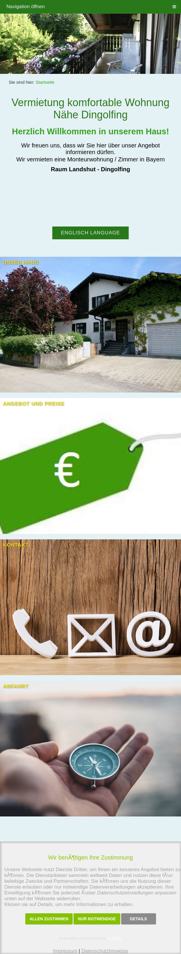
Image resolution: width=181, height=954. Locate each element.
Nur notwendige (97, 918)
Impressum (65, 951)
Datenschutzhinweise (104, 951)
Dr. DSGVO (114, 938)
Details (138, 918)
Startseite (45, 82)
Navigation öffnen (25, 6)
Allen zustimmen (49, 918)
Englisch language (90, 233)
